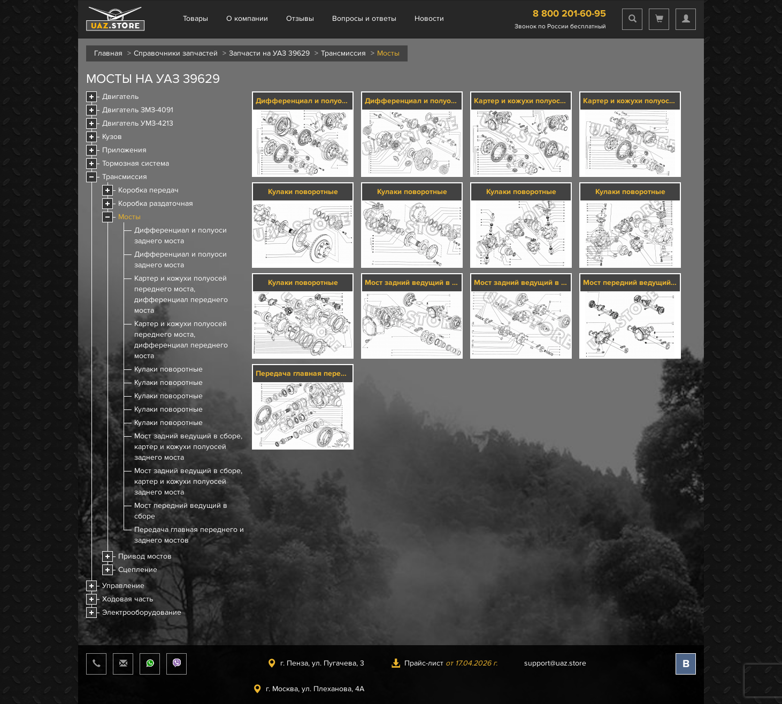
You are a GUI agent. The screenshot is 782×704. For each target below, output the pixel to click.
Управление (123, 585)
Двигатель (120, 96)
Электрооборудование (141, 612)
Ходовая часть (127, 599)
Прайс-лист (444, 663)
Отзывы (300, 18)
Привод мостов (145, 556)
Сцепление (137, 569)
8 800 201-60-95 (569, 13)
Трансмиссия (343, 53)
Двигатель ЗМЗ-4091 (137, 109)
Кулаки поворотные (168, 369)
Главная (108, 53)
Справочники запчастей (176, 53)
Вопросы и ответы (364, 18)
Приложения (124, 149)
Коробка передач (148, 190)
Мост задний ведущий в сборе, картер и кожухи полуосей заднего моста (188, 446)
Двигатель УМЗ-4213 (137, 123)
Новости (429, 18)
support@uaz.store (555, 663)
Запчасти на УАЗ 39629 (269, 53)
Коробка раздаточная (155, 203)
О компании (247, 18)
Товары (195, 18)
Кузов (112, 136)
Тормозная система (135, 163)
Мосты (129, 216)
